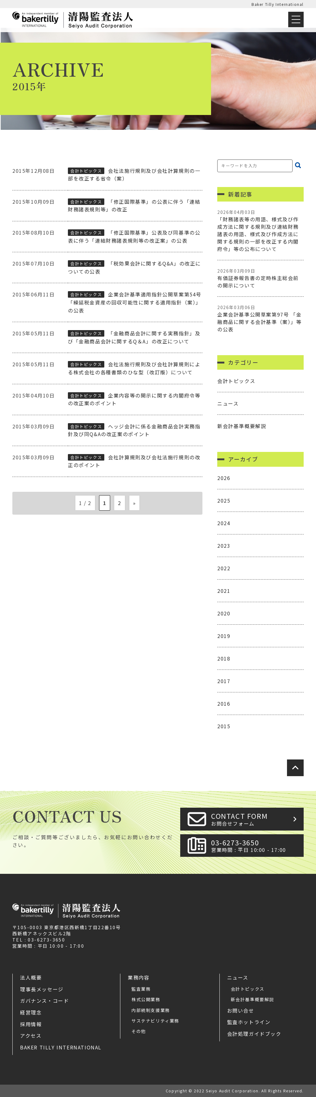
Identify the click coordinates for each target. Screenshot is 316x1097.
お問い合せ (240, 1010)
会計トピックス (86, 171)
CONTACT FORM (255, 819)
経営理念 (31, 1012)
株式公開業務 (145, 999)
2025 (223, 500)
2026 (223, 478)
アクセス (30, 1035)
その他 (138, 1031)
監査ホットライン (249, 1022)
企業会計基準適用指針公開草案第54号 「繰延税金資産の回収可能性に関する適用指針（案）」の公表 (135, 302)
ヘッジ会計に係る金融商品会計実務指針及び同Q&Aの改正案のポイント (134, 430)
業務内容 (138, 977)
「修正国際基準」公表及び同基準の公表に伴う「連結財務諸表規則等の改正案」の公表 (134, 236)
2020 (223, 613)
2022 (223, 568)
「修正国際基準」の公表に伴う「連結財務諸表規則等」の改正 (134, 205)
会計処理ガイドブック (254, 1033)
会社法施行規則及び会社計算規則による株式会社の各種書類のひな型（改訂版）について (134, 368)
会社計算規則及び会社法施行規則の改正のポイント (134, 461)
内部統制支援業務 (150, 1010)
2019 (223, 636)
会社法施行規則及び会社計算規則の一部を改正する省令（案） (134, 174)
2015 (223, 726)
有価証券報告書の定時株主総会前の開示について (260, 278)
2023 (223, 545)
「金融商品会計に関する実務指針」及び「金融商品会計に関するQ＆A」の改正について (134, 337)
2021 (223, 590)
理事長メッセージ (42, 989)
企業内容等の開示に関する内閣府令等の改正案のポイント (134, 399)
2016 (223, 703)
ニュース (228, 403)
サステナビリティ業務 (155, 1021)
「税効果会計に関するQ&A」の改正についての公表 (134, 267)
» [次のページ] (134, 503)
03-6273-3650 (255, 845)
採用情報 (31, 1024)
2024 (223, 523)
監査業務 (141, 989)
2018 (223, 658)
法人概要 (31, 977)
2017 (223, 681)
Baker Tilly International (278, 4)
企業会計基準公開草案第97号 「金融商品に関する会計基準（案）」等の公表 (260, 318)
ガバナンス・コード (44, 1000)
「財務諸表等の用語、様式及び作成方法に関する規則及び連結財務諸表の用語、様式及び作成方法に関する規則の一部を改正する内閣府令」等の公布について (260, 231)
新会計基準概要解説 (241, 426)
